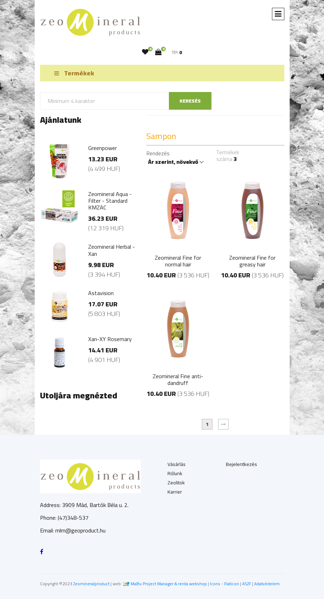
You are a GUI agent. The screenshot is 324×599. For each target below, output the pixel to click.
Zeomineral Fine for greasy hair (252, 261)
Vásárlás (176, 464)
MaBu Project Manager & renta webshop (169, 584)
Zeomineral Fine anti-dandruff (178, 379)
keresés (190, 100)
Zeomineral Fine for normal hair (178, 261)
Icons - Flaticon (224, 584)
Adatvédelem (267, 584)
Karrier (174, 491)
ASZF (246, 584)
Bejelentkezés (241, 464)
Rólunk (174, 473)
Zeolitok (176, 482)
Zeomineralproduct (91, 584)
